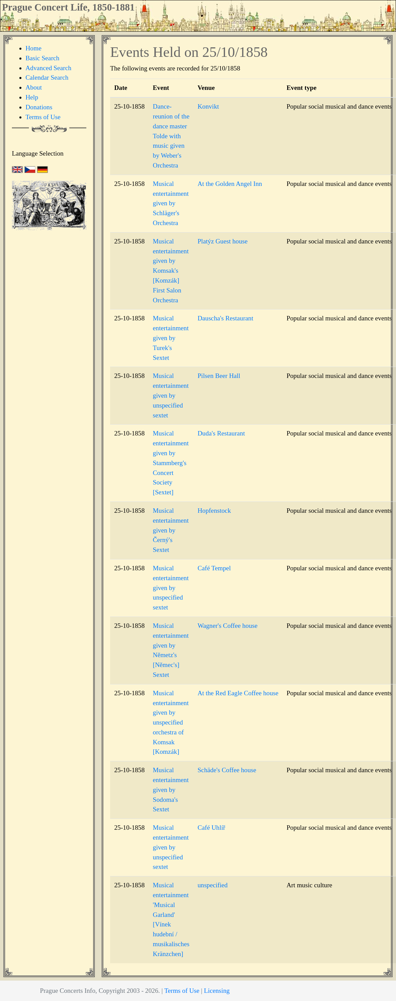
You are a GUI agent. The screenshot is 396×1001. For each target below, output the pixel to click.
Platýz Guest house (222, 241)
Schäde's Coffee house (226, 770)
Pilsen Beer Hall (218, 375)
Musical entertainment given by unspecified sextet (171, 395)
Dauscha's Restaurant (225, 318)
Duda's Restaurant (221, 433)
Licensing (217, 990)
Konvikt (208, 106)
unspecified (212, 885)
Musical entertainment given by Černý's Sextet (171, 530)
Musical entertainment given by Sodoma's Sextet (171, 789)
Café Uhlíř (211, 827)
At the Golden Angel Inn (229, 183)
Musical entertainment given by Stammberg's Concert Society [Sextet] (171, 463)
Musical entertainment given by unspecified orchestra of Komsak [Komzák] (171, 722)
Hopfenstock (214, 510)
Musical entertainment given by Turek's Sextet (171, 338)
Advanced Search (48, 68)
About (33, 87)
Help (31, 97)
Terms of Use (43, 117)
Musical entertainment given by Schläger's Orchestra (171, 203)
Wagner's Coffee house (227, 625)
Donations (38, 107)
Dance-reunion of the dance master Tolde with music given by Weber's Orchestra (171, 136)
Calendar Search (46, 77)
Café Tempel (214, 568)
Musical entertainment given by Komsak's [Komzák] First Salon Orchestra (171, 271)
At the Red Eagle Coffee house (237, 693)
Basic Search (42, 58)
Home (33, 48)
